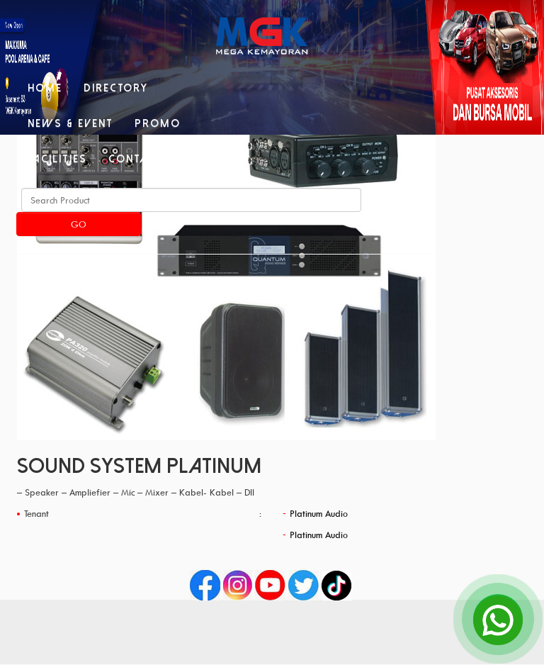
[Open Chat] (498, 619)
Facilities (57, 158)
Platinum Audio (319, 513)
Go (78, 224)
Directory (116, 88)
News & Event (70, 123)
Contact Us (145, 158)
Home (45, 88)
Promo (158, 123)
